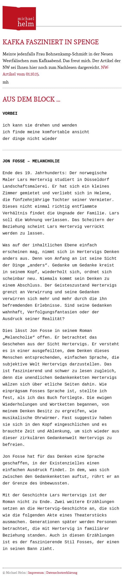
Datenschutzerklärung (61, 572)
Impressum (36, 572)
